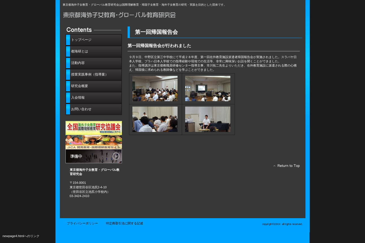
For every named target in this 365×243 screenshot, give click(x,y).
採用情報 (93, 142)
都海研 (126, 16)
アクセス (93, 156)
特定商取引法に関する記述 (124, 223)
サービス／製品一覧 (93, 128)
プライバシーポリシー (82, 223)
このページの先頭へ (285, 167)
